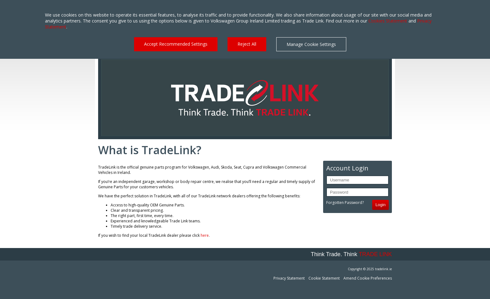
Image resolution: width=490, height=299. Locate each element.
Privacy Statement (289, 278)
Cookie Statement (324, 278)
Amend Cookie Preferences (367, 278)
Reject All (247, 44)
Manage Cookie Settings (311, 44)
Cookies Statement (387, 21)
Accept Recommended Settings (176, 44)
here (205, 235)
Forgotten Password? (345, 202)
